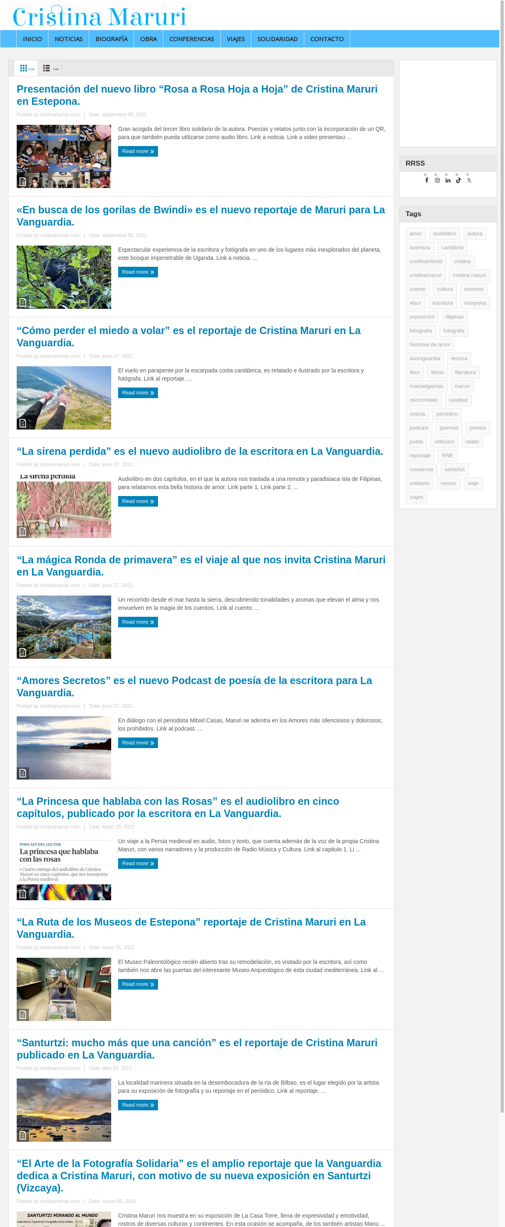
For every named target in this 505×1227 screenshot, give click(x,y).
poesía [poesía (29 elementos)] (478, 428)
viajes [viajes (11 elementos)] (416, 497)
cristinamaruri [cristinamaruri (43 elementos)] (425, 275)
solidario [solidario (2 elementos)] (419, 483)
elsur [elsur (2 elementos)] (415, 303)
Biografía (111, 39)
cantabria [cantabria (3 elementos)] (452, 247)
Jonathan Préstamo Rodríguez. (151, 1211)
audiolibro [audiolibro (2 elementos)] (444, 233)
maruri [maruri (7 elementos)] (462, 386)
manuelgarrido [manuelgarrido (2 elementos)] (427, 386)
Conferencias (191, 39)
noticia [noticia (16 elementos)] (417, 414)
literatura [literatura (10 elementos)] (465, 372)
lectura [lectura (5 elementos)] (459, 358)
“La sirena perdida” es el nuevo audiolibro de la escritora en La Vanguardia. (295, 428)
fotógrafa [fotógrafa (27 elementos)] (454, 331)
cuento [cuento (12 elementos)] (418, 289)
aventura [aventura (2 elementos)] (420, 247)
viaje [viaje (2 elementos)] (473, 483)
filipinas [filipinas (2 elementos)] (454, 317)
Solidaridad (277, 39)
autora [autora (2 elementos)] (475, 233)
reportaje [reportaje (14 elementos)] (420, 455)
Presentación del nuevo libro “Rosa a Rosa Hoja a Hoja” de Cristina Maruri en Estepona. (102, 219)
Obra (148, 39)
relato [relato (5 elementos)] (472, 442)
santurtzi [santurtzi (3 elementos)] (455, 469)
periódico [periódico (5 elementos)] (447, 414)
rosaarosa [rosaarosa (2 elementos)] (421, 469)
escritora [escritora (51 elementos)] (443, 303)
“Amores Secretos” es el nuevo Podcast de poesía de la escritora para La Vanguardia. (287, 639)
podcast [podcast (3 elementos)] (419, 428)
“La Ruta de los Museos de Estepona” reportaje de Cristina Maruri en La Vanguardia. (294, 849)
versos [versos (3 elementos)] (448, 483)
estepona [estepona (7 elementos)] (475, 303)
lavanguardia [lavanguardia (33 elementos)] (425, 358)
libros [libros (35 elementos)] (437, 372)
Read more (34, 274)
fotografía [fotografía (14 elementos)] (421, 331)
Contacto (327, 39)
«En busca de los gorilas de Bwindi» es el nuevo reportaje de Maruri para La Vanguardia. (296, 218)
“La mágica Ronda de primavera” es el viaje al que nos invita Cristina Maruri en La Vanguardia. (102, 639)
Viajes (236, 39)
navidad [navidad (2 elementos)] (458, 400)
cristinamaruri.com (89, 259)
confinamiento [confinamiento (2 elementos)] (426, 261)
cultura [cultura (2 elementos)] (445, 289)
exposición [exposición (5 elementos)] (422, 317)
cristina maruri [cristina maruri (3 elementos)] (469, 275)
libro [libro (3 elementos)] (415, 372)
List (62, 68)
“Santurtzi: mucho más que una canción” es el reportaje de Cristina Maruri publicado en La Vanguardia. (99, 1075)
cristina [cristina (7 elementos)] (462, 261)
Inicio (32, 39)
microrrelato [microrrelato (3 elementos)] (424, 400)
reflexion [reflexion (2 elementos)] (444, 442)
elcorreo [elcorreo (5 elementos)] (473, 289)
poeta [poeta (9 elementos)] (416, 442)
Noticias (69, 39)
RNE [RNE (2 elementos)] (447, 455)
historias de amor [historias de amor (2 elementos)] (430, 344)
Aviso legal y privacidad (221, 1211)
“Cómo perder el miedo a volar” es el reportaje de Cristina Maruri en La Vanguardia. (99, 429)
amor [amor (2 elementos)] (416, 233)
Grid (29, 68)
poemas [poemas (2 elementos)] (448, 428)
